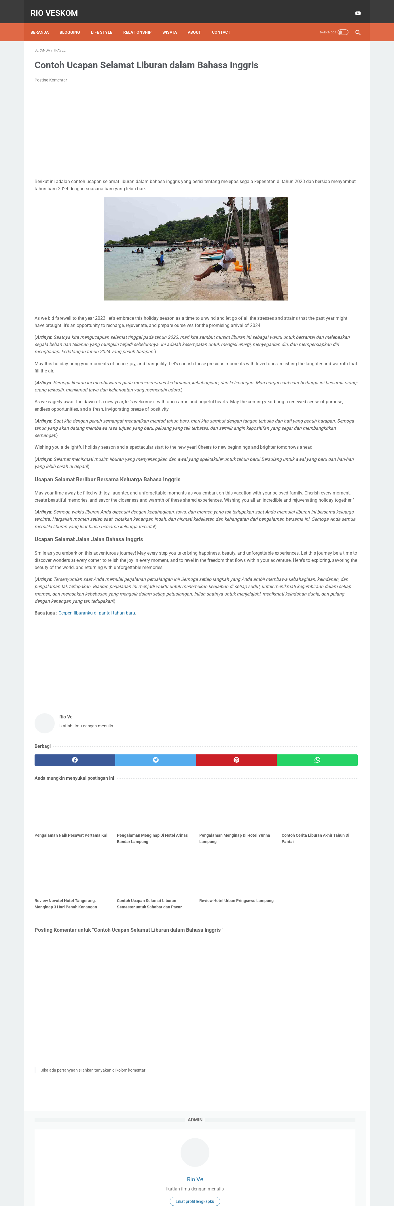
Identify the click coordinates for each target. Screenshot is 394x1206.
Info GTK (311, 166)
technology (317, 188)
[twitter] (116, 849)
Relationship (141, 22)
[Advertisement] (143, 139)
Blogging (74, 22)
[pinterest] (170, 849)
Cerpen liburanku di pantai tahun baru (96, 701)
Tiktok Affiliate (330, 177)
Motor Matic (291, 177)
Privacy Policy (209, 1185)
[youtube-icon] (353, 7)
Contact (225, 22)
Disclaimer (182, 1185)
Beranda (44, 22)
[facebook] (62, 849)
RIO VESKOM (58, 7)
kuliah (286, 188)
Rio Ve (316, 103)
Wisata (173, 22)
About (198, 22)
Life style (105, 22)
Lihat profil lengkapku (316, 125)
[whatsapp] (225, 849)
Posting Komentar (51, 89)
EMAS (284, 166)
